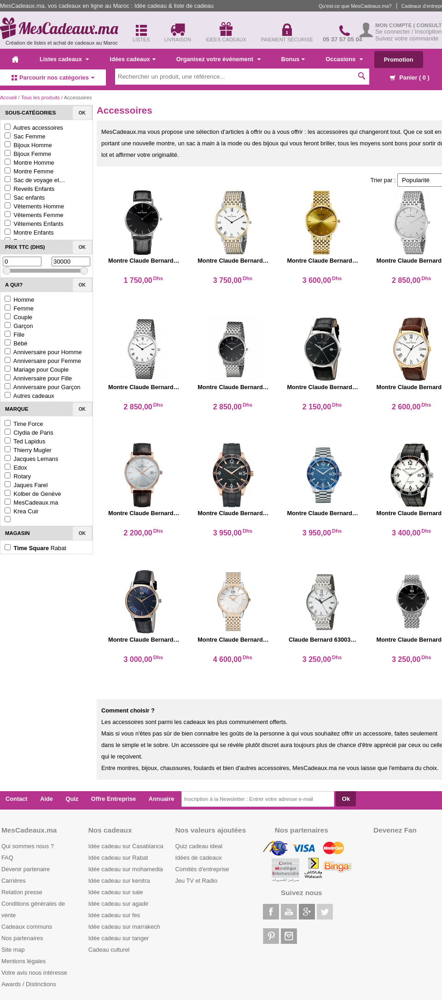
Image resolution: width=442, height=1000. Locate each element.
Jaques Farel (26, 485)
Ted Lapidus (25, 441)
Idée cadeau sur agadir (118, 903)
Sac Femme (25, 136)
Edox (16, 467)
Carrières (13, 880)
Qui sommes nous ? (27, 846)
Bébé (16, 343)
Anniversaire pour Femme (43, 360)
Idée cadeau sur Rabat (118, 857)
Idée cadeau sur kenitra (119, 880)
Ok (82, 112)
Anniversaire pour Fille (38, 378)
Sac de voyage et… (35, 180)
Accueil (8, 97)
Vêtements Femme (34, 215)
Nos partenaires (22, 938)
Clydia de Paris (29, 432)
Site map (13, 949)
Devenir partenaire (25, 869)
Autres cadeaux (29, 395)
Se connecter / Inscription (408, 31)
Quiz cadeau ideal (198, 846)
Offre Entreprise (113, 798)
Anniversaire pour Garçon (43, 387)
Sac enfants (25, 197)
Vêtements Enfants (34, 223)
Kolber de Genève (33, 493)
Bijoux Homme (28, 145)
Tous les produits (40, 97)
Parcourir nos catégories (53, 77)
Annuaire (161, 798)
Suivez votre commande (406, 38)
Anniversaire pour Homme (43, 352)
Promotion (398, 59)
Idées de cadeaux (198, 857)
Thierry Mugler (28, 450)
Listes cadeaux (64, 59)
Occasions (344, 59)
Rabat (35, 548)
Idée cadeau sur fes (114, 915)
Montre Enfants (29, 232)
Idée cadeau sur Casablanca (125, 846)
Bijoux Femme (28, 153)
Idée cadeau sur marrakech (124, 926)
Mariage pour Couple (37, 369)
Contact (17, 798)
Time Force (24, 423)
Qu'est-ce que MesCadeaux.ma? (355, 6)
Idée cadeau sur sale (115, 892)
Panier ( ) (410, 77)
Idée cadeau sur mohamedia (125, 869)
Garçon (19, 325)
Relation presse (21, 892)
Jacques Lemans (31, 458)
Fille (14, 334)
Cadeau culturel (109, 949)
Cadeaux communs (26, 926)
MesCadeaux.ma (31, 502)
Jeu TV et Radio (196, 880)
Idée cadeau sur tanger (118, 938)
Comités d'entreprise (202, 869)
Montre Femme (29, 171)
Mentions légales (23, 961)
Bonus (293, 59)
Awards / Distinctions (28, 984)
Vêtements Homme (34, 206)
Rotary (18, 476)
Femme (19, 308)
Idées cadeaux (133, 59)
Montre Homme (29, 162)
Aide (46, 798)
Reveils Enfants (29, 188)
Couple (18, 317)
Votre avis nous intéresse (34, 972)
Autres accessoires (34, 127)
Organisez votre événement (218, 59)
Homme (19, 299)
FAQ (7, 857)
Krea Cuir (22, 511)
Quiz (72, 798)
